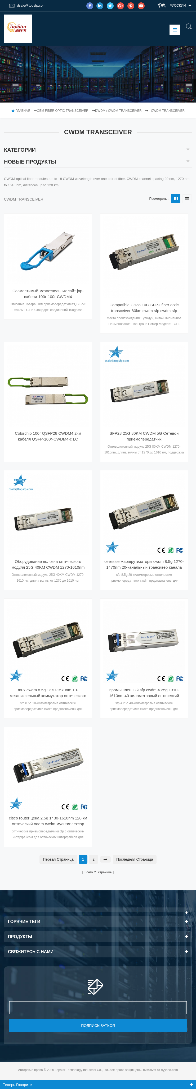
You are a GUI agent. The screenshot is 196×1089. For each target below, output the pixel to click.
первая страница (58, 859)
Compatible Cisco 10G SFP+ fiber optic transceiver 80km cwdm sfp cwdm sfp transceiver (144, 308)
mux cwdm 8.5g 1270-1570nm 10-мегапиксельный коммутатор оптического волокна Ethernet (48, 693)
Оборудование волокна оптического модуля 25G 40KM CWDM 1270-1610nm (47, 564)
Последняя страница (134, 859)
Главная (20, 111)
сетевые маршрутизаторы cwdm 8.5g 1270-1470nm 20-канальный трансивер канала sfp (144, 564)
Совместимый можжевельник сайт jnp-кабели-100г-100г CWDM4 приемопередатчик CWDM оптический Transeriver (48, 294)
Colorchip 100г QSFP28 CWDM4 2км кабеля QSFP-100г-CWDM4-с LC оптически (48, 436)
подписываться (98, 1025)
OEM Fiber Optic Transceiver (62, 111)
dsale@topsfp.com (27, 5)
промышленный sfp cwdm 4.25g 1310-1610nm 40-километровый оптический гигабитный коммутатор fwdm (144, 693)
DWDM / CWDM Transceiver (118, 111)
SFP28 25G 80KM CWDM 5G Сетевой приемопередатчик (144, 436)
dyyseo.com (169, 1070)
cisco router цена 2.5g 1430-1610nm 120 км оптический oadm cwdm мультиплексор (48, 821)
